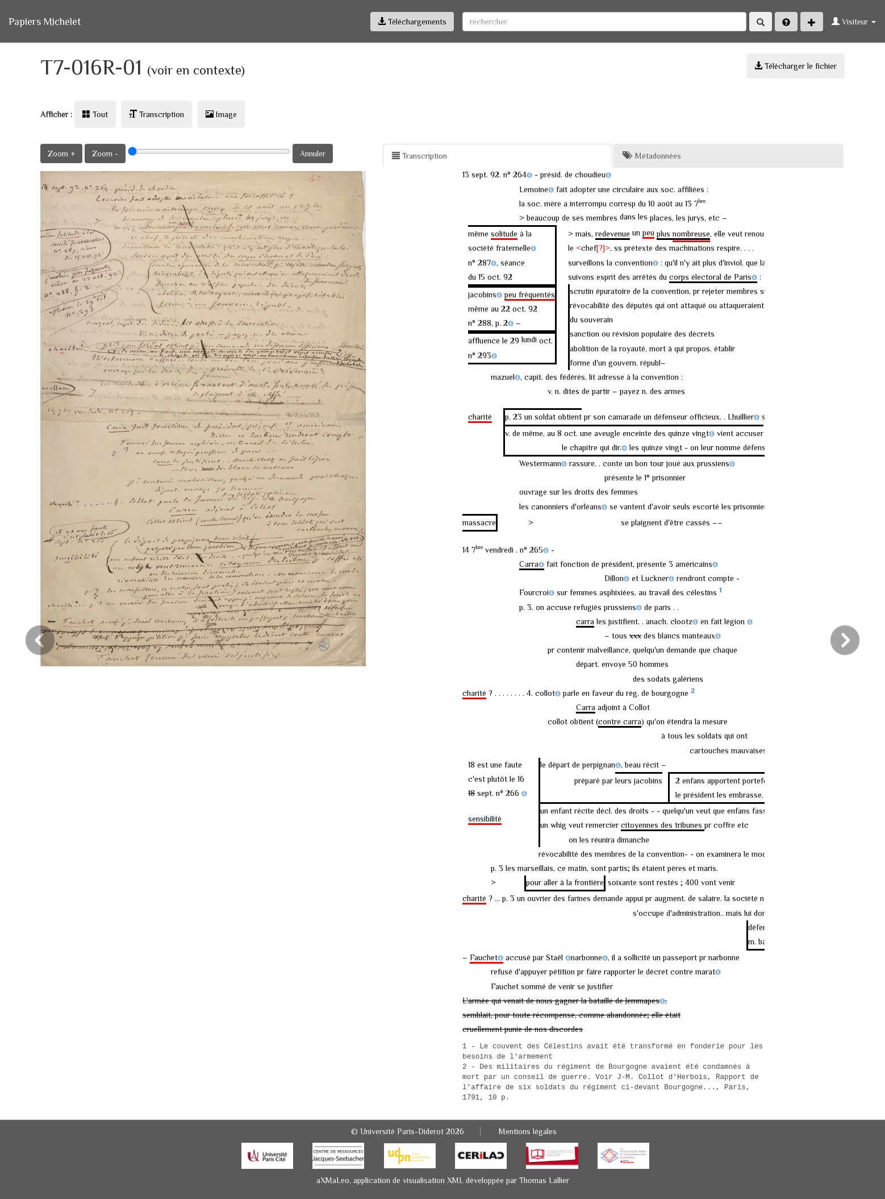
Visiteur (854, 21)
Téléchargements (412, 21)
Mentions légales (528, 1131)
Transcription (156, 114)
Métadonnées (652, 155)
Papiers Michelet (45, 21)
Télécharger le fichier (795, 65)
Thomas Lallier (544, 1180)
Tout (95, 114)
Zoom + (61, 153)
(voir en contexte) (196, 70)
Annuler (312, 153)
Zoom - (105, 153)
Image (221, 114)
